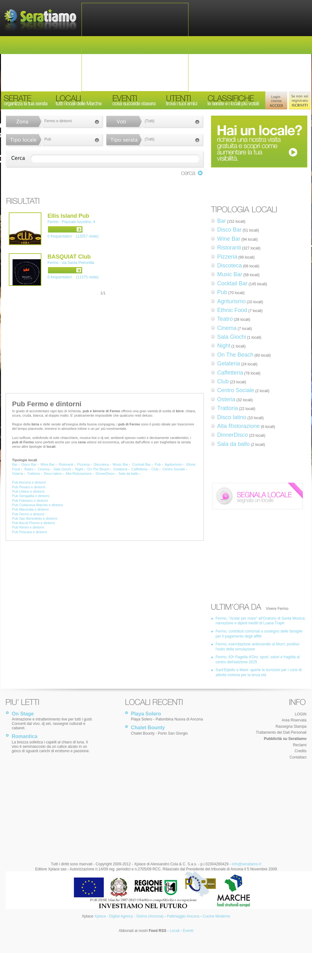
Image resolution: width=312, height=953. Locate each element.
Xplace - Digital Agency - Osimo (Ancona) (129, 916)
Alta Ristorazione (79, 473)
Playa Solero (146, 713)
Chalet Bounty (148, 727)
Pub (158, 464)
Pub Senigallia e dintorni (31, 496)
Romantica (25, 736)
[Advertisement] (135, 47)
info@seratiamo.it (246, 864)
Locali (174, 930)
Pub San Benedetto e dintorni (34, 518)
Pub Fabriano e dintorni (30, 500)
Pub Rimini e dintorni (28, 527)
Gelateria (121, 469)
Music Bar (120, 464)
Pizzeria (83, 464)
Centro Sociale (173, 469)
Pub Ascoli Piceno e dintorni (33, 523)
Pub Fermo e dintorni (28, 514)
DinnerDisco (105, 473)
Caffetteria (139, 469)
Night (79, 469)
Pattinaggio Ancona (183, 916)
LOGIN (300, 714)
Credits (300, 751)
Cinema (44, 469)
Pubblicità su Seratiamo (285, 739)
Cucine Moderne (216, 916)
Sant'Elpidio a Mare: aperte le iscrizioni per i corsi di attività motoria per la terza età (259, 672)
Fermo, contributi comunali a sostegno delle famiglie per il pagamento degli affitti (259, 633)
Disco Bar (28, 464)
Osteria (17, 473)
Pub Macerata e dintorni (30, 509)
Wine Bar (47, 464)
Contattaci (297, 757)
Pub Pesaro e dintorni (28, 487)
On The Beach (98, 469)
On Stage (23, 713)
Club (155, 469)
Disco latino (53, 473)
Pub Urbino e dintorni (28, 491)
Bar (15, 464)
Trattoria (33, 473)
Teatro (29, 469)
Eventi (188, 930)
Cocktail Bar (141, 464)
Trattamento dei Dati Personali (281, 732)
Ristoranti (66, 464)
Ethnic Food (232, 310)
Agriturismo (173, 464)
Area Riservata (294, 720)
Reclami (299, 745)
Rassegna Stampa (291, 726)
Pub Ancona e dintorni (29, 482)
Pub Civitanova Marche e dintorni (37, 505)
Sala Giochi (62, 469)
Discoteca (100, 464)
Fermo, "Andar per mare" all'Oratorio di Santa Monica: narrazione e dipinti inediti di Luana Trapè (261, 621)
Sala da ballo (129, 473)
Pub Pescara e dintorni (29, 532)
